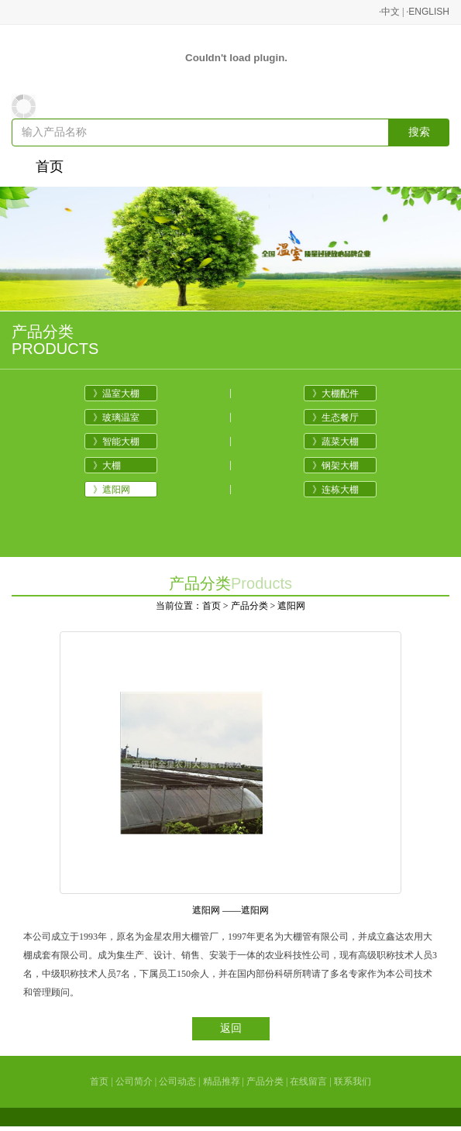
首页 (50, 166)
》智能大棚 (116, 441)
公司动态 (177, 1081)
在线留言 (308, 1081)
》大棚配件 (335, 393)
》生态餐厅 (335, 417)
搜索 (419, 132)
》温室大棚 (116, 393)
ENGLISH (428, 11)
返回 (231, 1028)
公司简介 (134, 1081)
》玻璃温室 (116, 417)
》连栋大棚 (335, 489)
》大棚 (107, 465)
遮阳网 (291, 605)
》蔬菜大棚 (335, 441)
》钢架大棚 (335, 465)
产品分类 (249, 605)
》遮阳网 (111, 489)
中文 (390, 11)
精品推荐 (221, 1081)
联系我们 (352, 1081)
